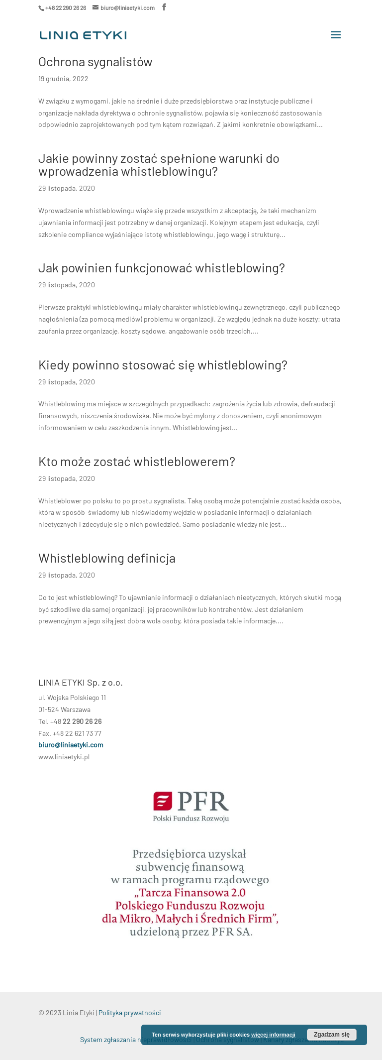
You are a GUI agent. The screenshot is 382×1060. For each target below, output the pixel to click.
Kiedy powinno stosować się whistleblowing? (162, 364)
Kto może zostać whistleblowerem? (136, 461)
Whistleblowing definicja (107, 557)
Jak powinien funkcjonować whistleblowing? (161, 267)
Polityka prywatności (129, 1012)
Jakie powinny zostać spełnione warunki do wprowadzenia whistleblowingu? (159, 164)
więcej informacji (273, 1035)
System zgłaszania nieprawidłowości (136, 1039)
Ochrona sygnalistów (95, 61)
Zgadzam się (332, 1034)
